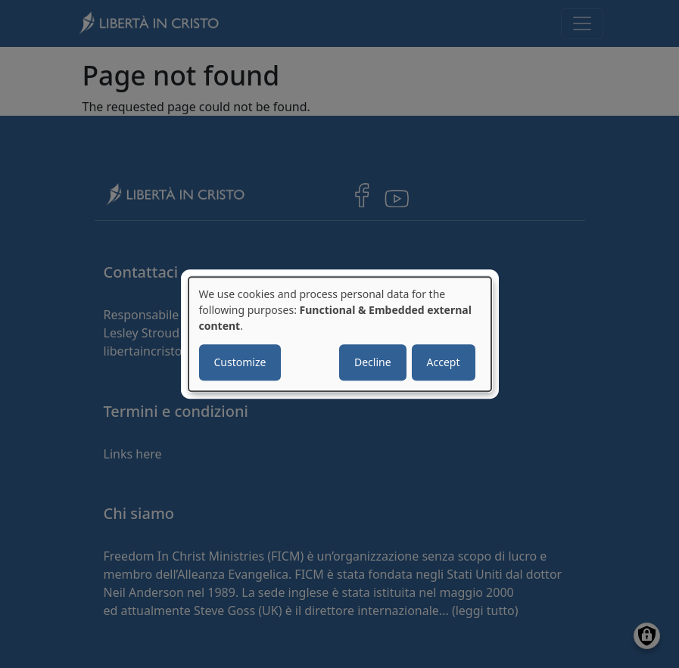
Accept (443, 362)
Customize (240, 362)
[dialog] (339, 334)
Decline (372, 362)
